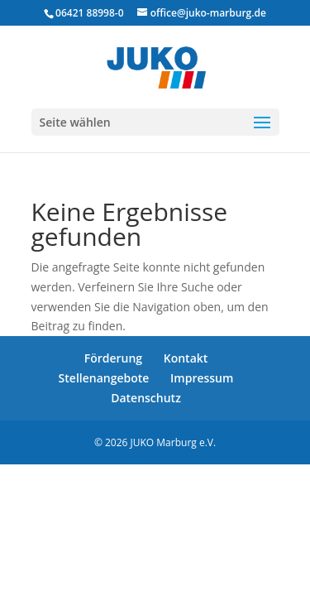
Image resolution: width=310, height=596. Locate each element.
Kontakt (186, 358)
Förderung (113, 358)
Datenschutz (146, 398)
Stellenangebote (104, 378)
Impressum (201, 378)
